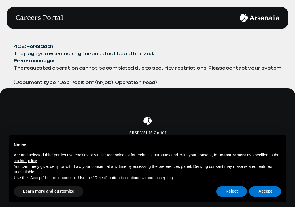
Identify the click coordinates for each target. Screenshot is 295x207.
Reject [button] (232, 191)
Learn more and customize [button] (48, 191)
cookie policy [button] (25, 160)
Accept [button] (265, 191)
